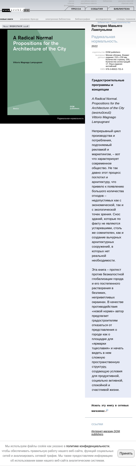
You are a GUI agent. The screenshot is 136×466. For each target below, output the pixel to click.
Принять (126, 453)
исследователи (103, 19)
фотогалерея (69, 5)
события (70, 3)
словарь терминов (125, 19)
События (97, 9)
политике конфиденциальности (87, 446)
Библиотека (122, 9)
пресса (71, 1)
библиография (82, 19)
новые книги (6, 19)
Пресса (76, 9)
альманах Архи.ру (29, 19)
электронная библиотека (57, 19)
